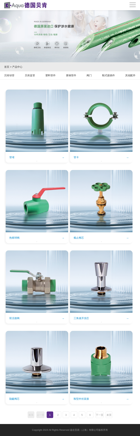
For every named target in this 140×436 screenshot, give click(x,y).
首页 (6, 66)
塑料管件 (50, 75)
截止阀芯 (79, 237)
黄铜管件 (71, 75)
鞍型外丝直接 (81, 398)
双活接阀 (14, 318)
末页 (109, 414)
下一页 (99, 414)
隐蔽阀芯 (14, 398)
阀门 (89, 75)
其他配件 (130, 75)
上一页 (40, 414)
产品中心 (17, 66)
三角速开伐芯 (81, 318)
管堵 (11, 157)
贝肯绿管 (9, 75)
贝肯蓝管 (30, 75)
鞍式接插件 (108, 75)
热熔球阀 (14, 237)
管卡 (76, 157)
